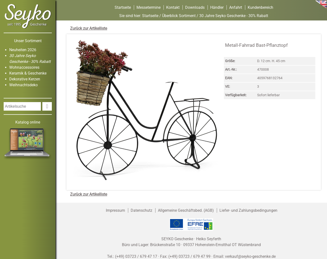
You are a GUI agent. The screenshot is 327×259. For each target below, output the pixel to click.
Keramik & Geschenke (27, 73)
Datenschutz (141, 210)
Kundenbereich (260, 7)
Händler (217, 7)
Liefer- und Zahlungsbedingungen (248, 210)
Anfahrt (235, 7)
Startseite (123, 7)
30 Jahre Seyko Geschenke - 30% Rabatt (233, 15)
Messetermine (148, 7)
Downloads (195, 7)
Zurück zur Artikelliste (88, 28)
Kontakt (173, 7)
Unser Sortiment (28, 40)
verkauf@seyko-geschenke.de (250, 256)
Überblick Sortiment (179, 15)
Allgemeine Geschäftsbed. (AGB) (186, 210)
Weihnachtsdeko (23, 85)
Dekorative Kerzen (24, 79)
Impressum (115, 210)
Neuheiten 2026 (22, 50)
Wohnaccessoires (24, 67)
